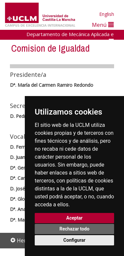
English (106, 14)
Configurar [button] (74, 240)
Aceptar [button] (74, 218)
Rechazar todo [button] (75, 228)
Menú (103, 24)
